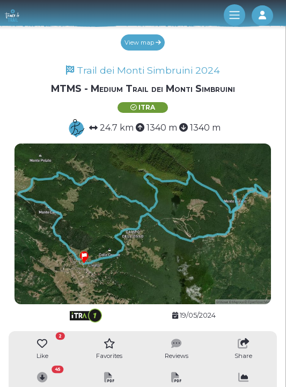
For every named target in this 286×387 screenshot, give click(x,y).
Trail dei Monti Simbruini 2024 (143, 70)
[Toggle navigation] (234, 15)
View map (142, 42)
